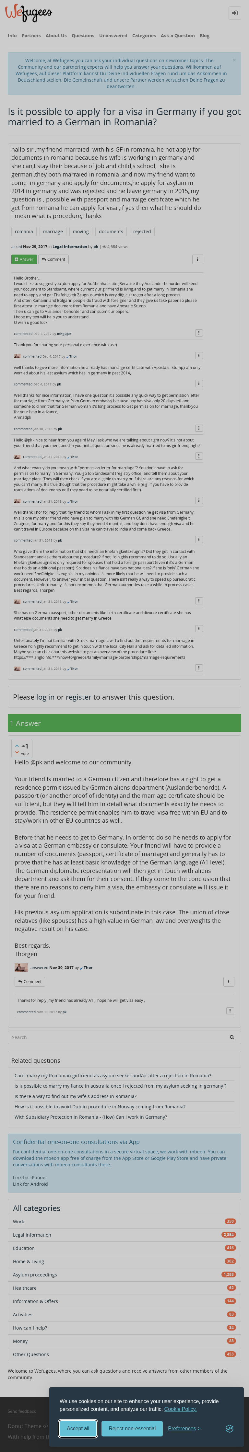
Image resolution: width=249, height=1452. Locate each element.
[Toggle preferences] (184, 1429)
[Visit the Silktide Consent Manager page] (229, 1429)
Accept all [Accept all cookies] (78, 1428)
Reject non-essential (132, 1428)
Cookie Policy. (180, 1409)
